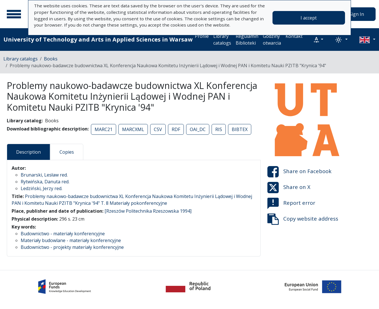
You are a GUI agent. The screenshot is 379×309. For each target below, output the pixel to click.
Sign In (356, 14)
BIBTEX (240, 129)
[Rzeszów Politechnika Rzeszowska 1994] (148, 211)
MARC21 (103, 129)
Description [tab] (28, 152)
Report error (291, 203)
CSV (158, 129)
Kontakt (294, 36)
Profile (202, 36)
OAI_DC (198, 129)
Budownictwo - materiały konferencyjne (63, 233)
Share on (299, 171)
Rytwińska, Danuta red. (45, 182)
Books (51, 59)
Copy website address (302, 219)
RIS (218, 129)
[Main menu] (13, 14)
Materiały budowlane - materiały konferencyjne (71, 240)
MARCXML (133, 129)
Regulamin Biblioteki (247, 39)
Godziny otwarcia (272, 39)
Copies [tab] (66, 152)
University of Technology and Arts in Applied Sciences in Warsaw (98, 39)
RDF (176, 129)
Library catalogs (222, 39)
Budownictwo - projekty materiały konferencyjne (72, 247)
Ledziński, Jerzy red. (41, 188)
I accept (309, 18)
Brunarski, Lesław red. (44, 175)
